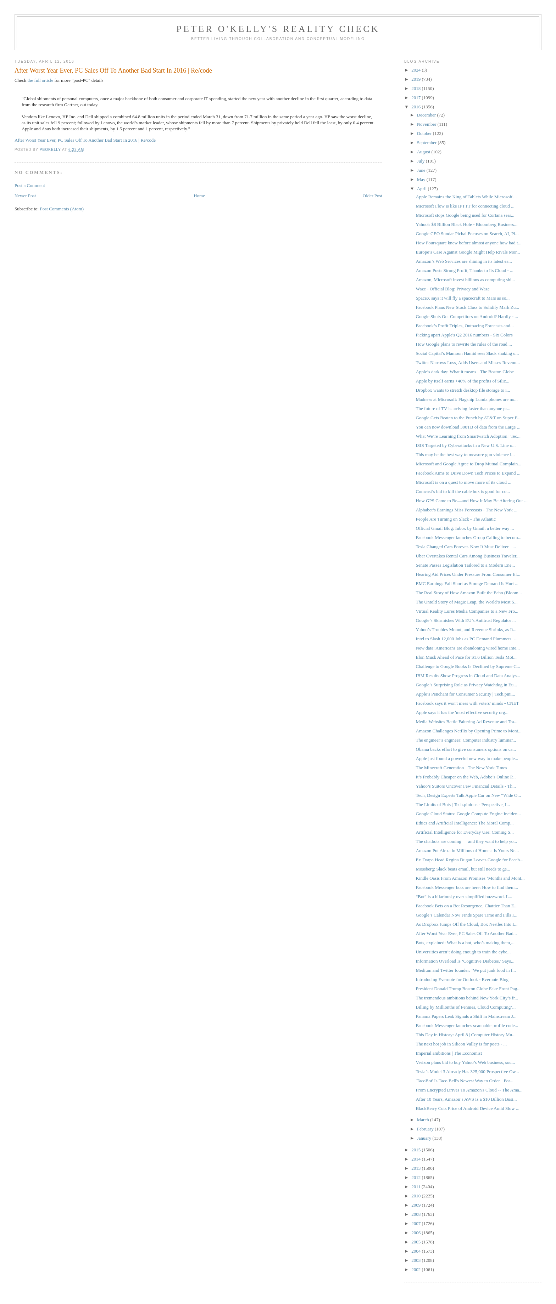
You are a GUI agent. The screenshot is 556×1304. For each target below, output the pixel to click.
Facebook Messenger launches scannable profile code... (467, 1025)
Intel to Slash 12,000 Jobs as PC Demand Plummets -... (467, 638)
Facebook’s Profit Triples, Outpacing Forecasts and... (465, 325)
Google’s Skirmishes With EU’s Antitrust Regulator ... (466, 620)
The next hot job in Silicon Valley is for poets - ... (461, 1044)
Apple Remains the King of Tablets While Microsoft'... (466, 196)
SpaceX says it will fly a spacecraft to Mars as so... (463, 298)
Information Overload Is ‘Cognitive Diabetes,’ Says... (465, 961)
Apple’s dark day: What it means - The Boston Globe (465, 371)
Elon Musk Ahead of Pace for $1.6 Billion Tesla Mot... (466, 657)
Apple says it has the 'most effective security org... (462, 712)
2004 (416, 1251)
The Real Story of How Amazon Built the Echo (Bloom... (469, 592)
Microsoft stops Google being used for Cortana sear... (465, 215)
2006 (416, 1232)
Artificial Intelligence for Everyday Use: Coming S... (465, 832)
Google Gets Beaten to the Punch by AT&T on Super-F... (468, 417)
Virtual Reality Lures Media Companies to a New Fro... (467, 611)
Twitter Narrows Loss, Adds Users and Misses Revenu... (468, 362)
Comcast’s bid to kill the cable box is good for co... (463, 491)
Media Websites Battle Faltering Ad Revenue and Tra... (467, 721)
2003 (416, 1260)
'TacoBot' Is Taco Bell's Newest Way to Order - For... (464, 1080)
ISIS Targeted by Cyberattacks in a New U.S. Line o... (466, 445)
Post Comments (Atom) (62, 208)
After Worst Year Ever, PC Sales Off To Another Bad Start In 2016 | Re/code (85, 140)
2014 (416, 1159)
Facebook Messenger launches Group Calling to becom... (469, 537)
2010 (416, 1195)
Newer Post (25, 195)
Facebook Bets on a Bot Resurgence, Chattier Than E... (467, 905)
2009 (416, 1205)
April (422, 188)
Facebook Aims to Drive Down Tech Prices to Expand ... (468, 473)
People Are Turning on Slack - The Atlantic (456, 519)
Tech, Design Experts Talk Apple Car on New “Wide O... (468, 795)
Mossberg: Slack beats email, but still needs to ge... (463, 869)
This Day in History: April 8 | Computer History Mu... (466, 1034)
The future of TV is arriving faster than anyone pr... (463, 408)
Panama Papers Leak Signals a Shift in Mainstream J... (466, 1016)
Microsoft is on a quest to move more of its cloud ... (463, 482)
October (425, 133)
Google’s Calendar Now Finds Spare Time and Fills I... (466, 915)
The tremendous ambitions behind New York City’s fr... (467, 997)
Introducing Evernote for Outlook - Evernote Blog (462, 979)
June (422, 170)
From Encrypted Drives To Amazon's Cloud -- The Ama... (469, 1090)
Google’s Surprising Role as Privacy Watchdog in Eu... (466, 684)
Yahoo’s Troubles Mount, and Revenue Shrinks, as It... (466, 629)
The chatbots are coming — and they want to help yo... (466, 841)
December (427, 115)
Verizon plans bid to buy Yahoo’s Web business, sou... (465, 1062)
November (427, 124)
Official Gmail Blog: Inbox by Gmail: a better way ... (465, 528)
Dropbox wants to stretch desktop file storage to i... (463, 390)
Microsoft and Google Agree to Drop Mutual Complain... (469, 463)
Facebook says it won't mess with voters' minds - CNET (467, 703)
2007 (416, 1223)
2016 (416, 106)
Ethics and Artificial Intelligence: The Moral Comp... (465, 823)
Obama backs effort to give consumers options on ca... (466, 749)
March (423, 1119)
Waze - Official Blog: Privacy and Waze (453, 288)
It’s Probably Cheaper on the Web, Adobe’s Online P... (466, 776)
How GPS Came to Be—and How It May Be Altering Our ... (472, 500)
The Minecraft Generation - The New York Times (461, 767)
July (421, 161)
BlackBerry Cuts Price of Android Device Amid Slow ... (467, 1108)
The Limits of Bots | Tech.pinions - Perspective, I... (463, 804)
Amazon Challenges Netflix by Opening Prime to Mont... (469, 730)
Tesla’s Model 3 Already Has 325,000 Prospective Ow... (467, 1071)
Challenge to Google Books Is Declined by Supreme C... (468, 666)
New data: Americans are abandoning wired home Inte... (468, 648)
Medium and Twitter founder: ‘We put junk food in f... (466, 970)
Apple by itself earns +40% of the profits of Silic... (463, 381)
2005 (416, 1242)
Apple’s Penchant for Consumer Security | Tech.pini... (465, 694)
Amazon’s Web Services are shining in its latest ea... (464, 261)
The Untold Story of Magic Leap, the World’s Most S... (467, 602)
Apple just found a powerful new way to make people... (467, 758)
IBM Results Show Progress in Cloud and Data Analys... (468, 675)
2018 (416, 88)
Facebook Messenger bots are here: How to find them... (467, 887)
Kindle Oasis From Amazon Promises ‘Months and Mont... (470, 878)
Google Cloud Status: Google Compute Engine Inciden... (468, 813)
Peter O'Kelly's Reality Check (277, 29)
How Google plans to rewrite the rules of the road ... (464, 344)
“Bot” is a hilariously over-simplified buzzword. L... (464, 896)
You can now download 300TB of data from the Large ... (468, 427)
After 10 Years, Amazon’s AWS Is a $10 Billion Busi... (466, 1099)
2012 (416, 1177)
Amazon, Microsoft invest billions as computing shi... (465, 279)
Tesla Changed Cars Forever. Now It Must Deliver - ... (466, 546)
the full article (40, 80)
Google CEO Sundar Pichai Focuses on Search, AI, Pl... (467, 233)
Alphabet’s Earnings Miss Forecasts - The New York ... (466, 509)
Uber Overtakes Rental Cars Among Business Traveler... (468, 556)
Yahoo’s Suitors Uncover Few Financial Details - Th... (466, 786)
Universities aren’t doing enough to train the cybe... (463, 951)
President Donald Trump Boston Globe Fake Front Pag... (468, 988)
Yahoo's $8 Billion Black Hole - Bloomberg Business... (467, 224)
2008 (416, 1214)
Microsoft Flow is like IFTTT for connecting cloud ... (465, 206)
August (424, 151)
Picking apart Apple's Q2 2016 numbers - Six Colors (464, 335)
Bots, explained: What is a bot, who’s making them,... (465, 942)
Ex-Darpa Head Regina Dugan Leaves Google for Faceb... (469, 859)
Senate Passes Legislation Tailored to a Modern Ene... (465, 565)
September (427, 142)
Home (199, 195)
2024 (416, 70)
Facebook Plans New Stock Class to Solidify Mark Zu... (467, 307)
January (425, 1138)
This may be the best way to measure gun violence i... (465, 454)
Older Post (372, 195)
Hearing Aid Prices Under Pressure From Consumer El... (468, 574)
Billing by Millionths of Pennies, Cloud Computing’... (466, 1007)
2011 (416, 1186)
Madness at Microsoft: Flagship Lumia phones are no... (467, 399)
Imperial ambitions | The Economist (449, 1053)
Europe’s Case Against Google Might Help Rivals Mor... (468, 252)
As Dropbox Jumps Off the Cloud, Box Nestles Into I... (467, 924)
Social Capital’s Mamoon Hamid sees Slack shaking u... (467, 353)
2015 (416, 1149)
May (422, 179)
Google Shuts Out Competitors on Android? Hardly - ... (467, 316)
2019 (416, 79)
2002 (416, 1269)
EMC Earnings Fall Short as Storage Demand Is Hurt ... (467, 583)
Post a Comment (30, 185)
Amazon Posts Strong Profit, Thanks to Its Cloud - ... (464, 270)
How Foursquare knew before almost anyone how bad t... (469, 242)
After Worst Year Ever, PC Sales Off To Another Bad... (466, 933)
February (426, 1129)
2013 (416, 1168)
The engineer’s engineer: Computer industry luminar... (466, 740)
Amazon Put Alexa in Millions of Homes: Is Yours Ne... (467, 850)
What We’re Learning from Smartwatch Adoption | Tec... (468, 436)
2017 (416, 97)
